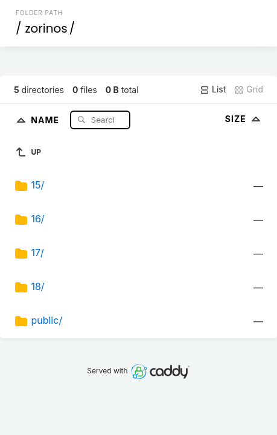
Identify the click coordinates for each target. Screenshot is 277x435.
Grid (248, 89)
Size (244, 119)
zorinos (46, 28)
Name (46, 119)
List (213, 89)
